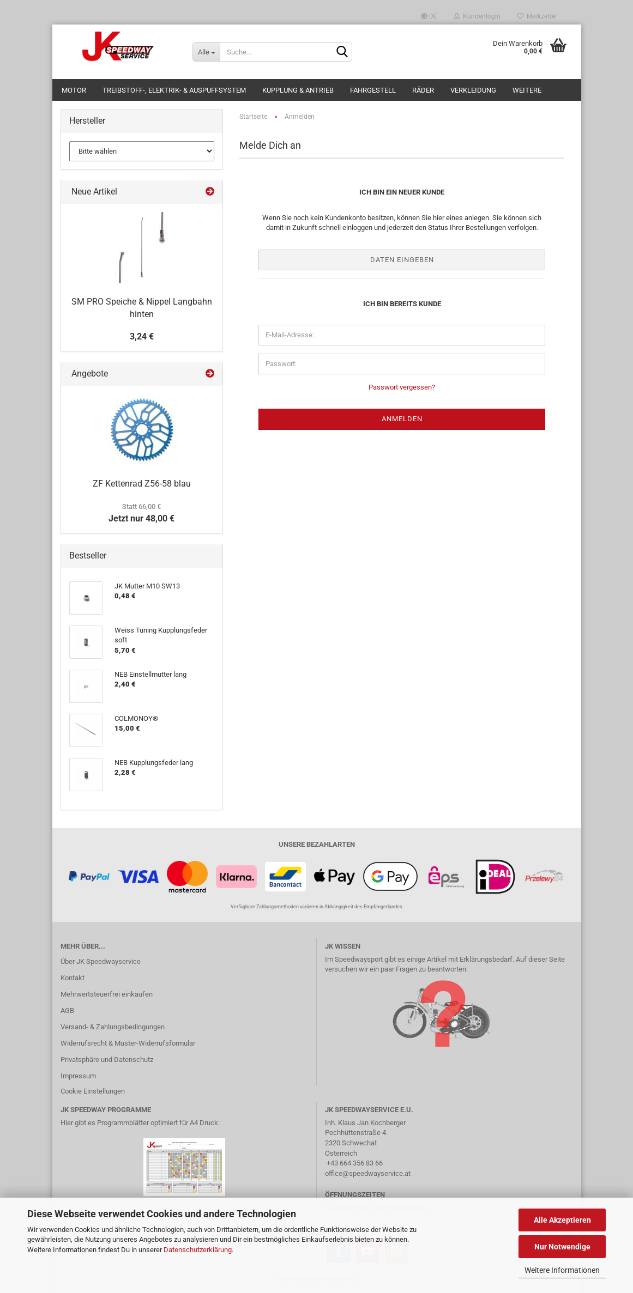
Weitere (527, 90)
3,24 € (142, 336)
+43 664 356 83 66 (355, 1163)
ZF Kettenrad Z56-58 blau (142, 483)
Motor (74, 90)
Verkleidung (473, 90)
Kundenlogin (477, 16)
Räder (423, 90)
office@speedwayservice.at (368, 1173)
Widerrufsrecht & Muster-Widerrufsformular (128, 1043)
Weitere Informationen (562, 1270)
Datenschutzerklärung (198, 1250)
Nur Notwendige (562, 1246)
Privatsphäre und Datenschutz (107, 1059)
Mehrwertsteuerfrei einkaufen (107, 994)
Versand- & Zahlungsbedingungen (113, 1027)
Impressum (78, 1076)
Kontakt (73, 978)
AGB (67, 1010)
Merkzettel (537, 16)
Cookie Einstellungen (93, 1091)
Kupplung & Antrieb (298, 90)
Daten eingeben (402, 260)
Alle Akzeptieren (562, 1220)
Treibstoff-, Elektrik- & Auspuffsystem (174, 90)
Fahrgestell (373, 90)
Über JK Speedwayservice (101, 961)
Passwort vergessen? (402, 387)
